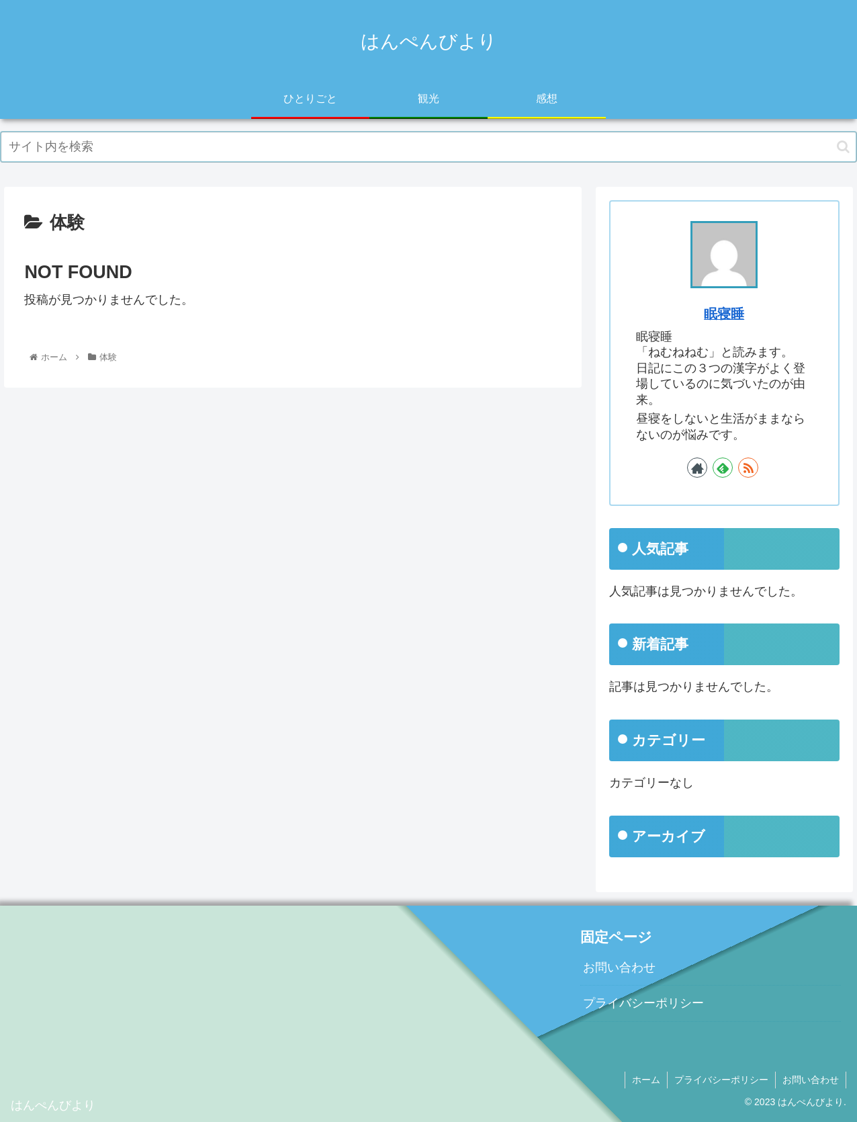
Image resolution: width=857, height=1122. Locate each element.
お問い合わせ (619, 967)
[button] (843, 147)
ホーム (646, 1079)
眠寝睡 (724, 313)
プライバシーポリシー (643, 1003)
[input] (428, 147)
